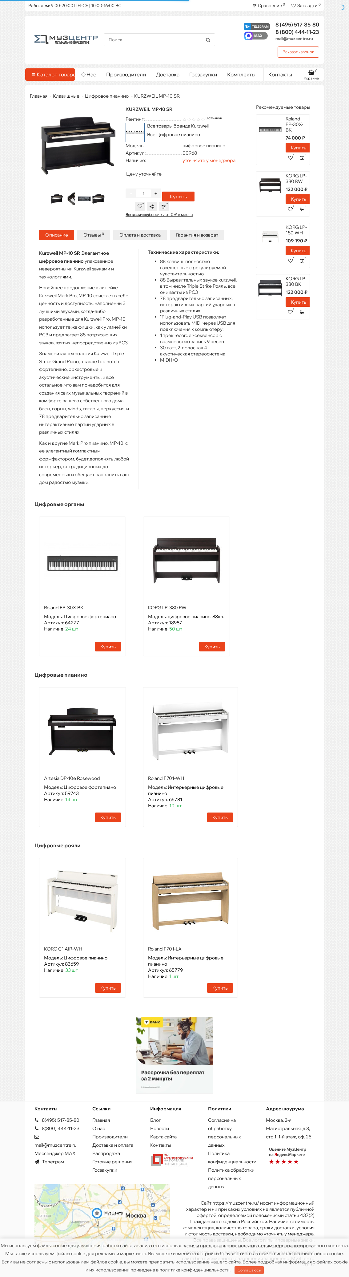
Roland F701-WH (166, 778)
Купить (178, 196)
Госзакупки (203, 74)
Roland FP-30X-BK (63, 607)
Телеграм (49, 1162)
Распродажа (106, 1153)
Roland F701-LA (165, 949)
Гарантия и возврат (197, 235)
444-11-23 (297, 32)
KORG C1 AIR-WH (63, 949)
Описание (56, 235)
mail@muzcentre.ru (294, 38)
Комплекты (243, 73)
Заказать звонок (298, 51)
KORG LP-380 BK (296, 281)
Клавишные (66, 96)
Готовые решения (112, 1162)
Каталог (51, 74)
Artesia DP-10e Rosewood (72, 778)
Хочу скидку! (138, 214)
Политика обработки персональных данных (231, 1178)
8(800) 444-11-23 (56, 1128)
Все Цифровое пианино (173, 134)
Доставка (167, 74)
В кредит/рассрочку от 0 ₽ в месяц (159, 214)
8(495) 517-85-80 (56, 1120)
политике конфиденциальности (194, 1270)
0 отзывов (214, 118)
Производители (126, 74)
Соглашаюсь (249, 1270)
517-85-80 (297, 24)
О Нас (88, 74)
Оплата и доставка (140, 235)
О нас (98, 1128)
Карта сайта (163, 1137)
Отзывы (93, 235)
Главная (38, 96)
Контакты (280, 74)
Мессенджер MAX (54, 1153)
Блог (155, 1120)
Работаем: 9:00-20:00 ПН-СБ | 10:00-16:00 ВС (74, 5)
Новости (159, 1128)
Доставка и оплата (112, 1145)
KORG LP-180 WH (296, 230)
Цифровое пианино (107, 96)
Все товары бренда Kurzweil (178, 126)
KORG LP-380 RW (167, 607)
